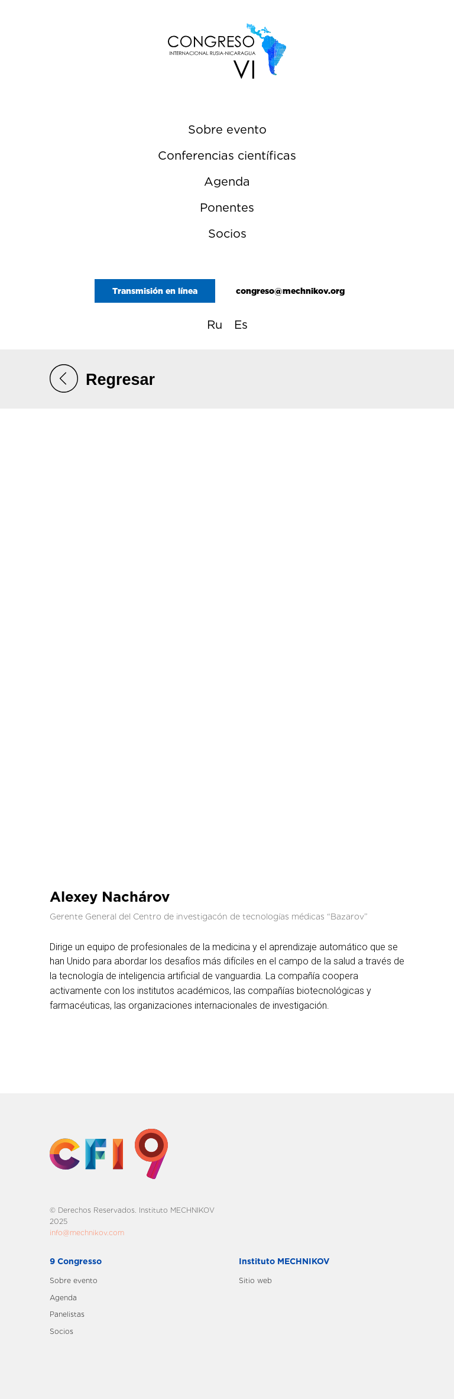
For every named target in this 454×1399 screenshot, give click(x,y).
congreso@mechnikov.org (290, 291)
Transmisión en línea (154, 291)
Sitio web (255, 1280)
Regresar (120, 379)
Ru (214, 325)
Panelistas (67, 1314)
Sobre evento (227, 129)
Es (241, 325)
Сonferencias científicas (227, 155)
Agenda (227, 181)
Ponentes (227, 207)
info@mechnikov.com (87, 1232)
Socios (227, 233)
